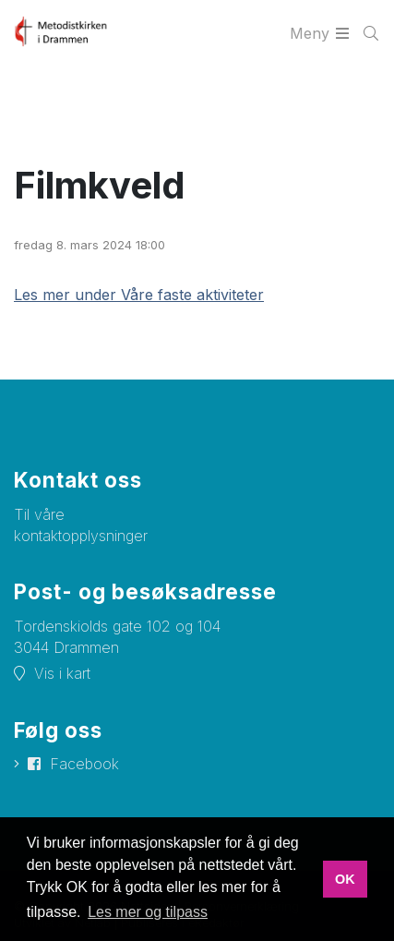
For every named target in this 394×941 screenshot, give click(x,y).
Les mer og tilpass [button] (148, 912)
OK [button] (345, 879)
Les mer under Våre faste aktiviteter (139, 294)
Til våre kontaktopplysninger (81, 525)
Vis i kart (62, 673)
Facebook (84, 763)
